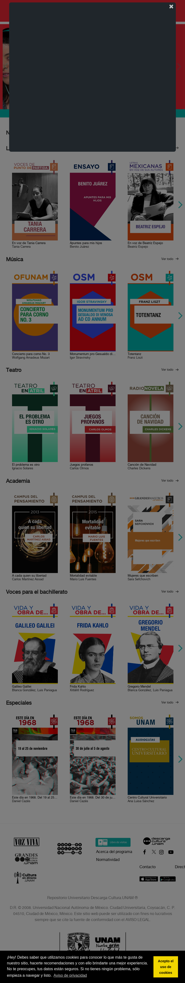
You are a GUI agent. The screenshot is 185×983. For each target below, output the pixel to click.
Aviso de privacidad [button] (70, 975)
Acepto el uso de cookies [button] (166, 967)
